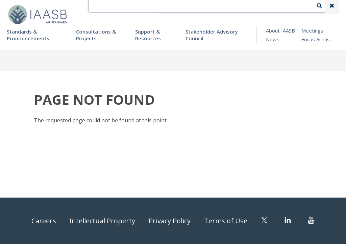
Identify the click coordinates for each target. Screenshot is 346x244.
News (272, 39)
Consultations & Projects (96, 35)
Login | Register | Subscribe (277, 7)
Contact (194, 7)
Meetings (312, 30)
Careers (43, 220)
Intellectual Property (102, 220)
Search (322, 7)
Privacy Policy (170, 220)
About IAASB (280, 30)
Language (226, 7)
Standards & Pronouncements (28, 35)
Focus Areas (315, 39)
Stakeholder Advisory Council (212, 35)
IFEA (169, 7)
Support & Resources (148, 35)
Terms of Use (225, 220)
